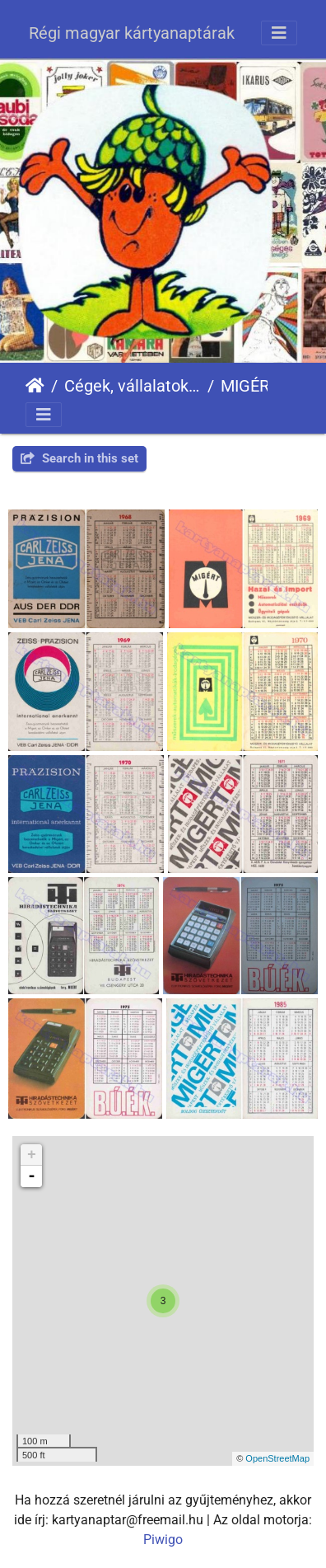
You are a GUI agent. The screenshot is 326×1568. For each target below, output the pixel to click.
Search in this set (79, 458)
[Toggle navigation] (279, 33)
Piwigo (163, 1539)
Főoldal (35, 385)
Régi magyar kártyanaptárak (132, 33)
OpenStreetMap (277, 1458)
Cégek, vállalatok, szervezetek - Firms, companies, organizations (132, 386)
